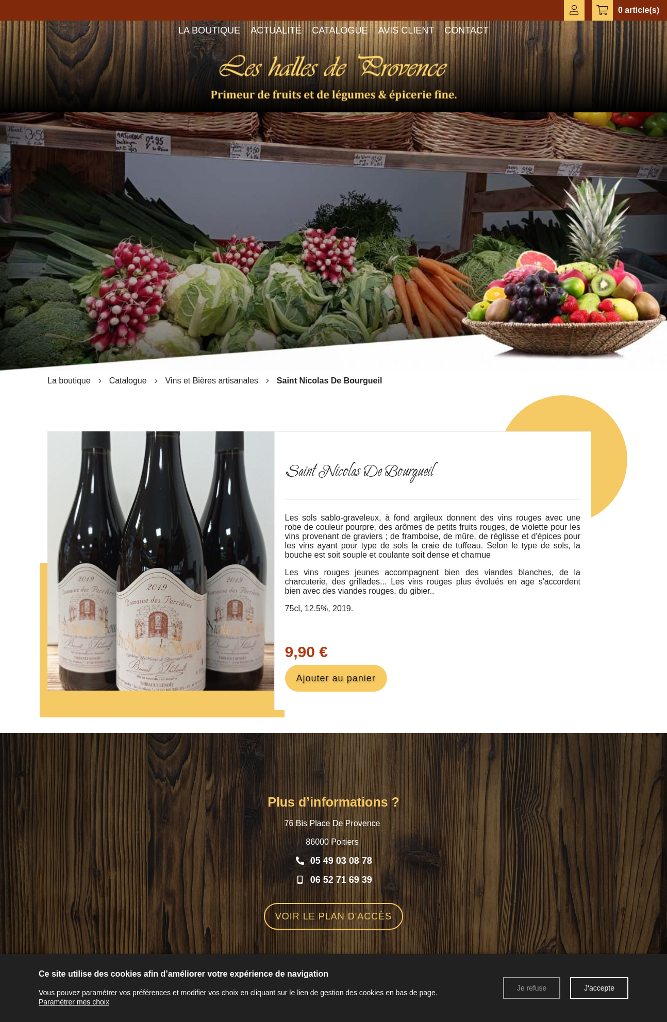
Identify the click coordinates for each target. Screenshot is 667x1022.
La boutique (69, 380)
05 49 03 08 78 (341, 861)
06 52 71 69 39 (341, 880)
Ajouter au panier (336, 678)
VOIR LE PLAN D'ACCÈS (333, 916)
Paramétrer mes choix (74, 1002)
